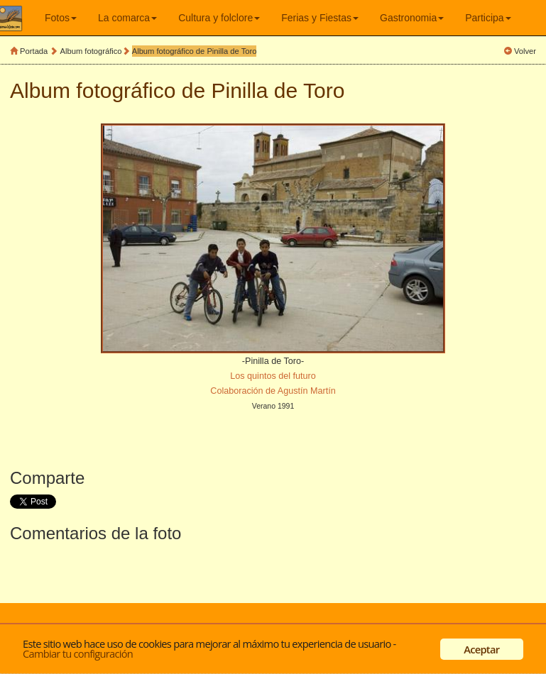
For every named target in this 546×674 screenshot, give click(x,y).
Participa (487, 17)
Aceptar (481, 649)
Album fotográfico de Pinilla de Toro (194, 51)
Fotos (61, 17)
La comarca (127, 17)
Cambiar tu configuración (78, 653)
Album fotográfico (91, 51)
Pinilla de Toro (278, 90)
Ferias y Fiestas (320, 17)
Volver (525, 51)
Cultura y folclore (219, 17)
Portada (34, 51)
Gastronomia (412, 17)
